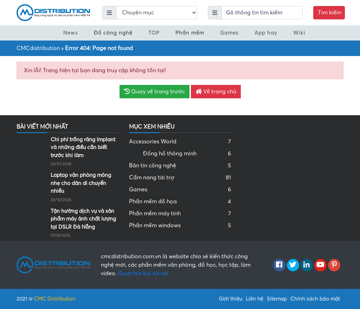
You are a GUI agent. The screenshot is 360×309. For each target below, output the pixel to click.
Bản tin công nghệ (180, 165)
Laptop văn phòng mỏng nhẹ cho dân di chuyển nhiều (81, 183)
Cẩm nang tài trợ (180, 177)
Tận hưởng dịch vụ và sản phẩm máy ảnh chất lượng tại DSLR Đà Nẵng (83, 219)
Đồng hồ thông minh (187, 153)
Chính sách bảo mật (315, 299)
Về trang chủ (215, 91)
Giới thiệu (230, 299)
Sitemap (277, 299)
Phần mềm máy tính (180, 213)
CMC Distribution (55, 299)
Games (229, 33)
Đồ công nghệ (113, 33)
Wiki (299, 33)
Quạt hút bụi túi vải (143, 273)
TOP (154, 33)
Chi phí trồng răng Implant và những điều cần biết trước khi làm (83, 147)
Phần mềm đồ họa (180, 201)
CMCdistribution (38, 48)
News (70, 33)
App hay (266, 33)
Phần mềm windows (180, 225)
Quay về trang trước (154, 91)
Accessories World (180, 141)
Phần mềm (189, 33)
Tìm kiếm (329, 13)
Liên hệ (254, 299)
